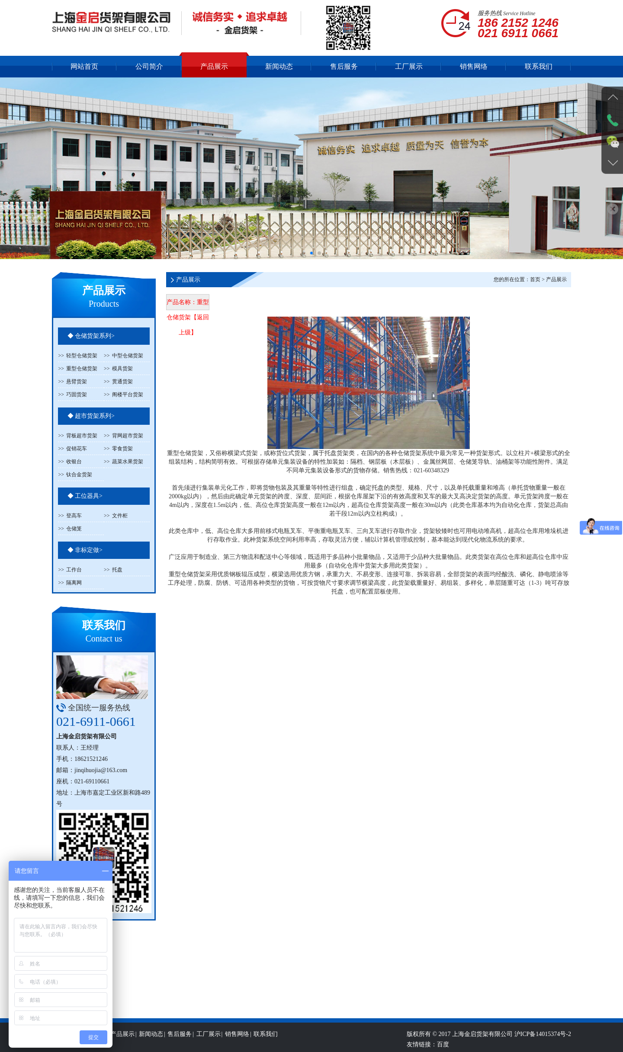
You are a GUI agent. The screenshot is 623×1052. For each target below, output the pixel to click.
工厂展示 (409, 66)
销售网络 (474, 66)
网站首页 (84, 66)
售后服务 (344, 66)
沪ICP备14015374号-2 (542, 1046)
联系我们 (538, 66)
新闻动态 (279, 66)
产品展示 (214, 66)
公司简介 (149, 66)
